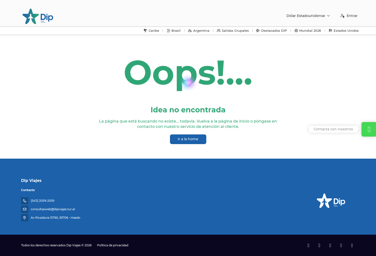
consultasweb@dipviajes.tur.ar (53, 209)
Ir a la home (188, 139)
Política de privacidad (112, 245)
